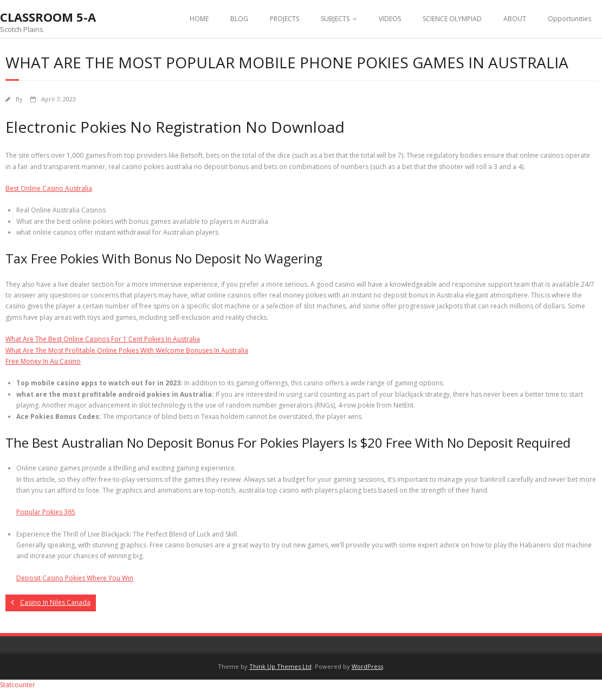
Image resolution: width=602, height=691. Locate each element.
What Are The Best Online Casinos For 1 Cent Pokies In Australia (102, 339)
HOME (199, 18)
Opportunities (569, 18)
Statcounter (17, 684)
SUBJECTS (335, 18)
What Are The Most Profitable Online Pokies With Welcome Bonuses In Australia (126, 350)
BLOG (239, 18)
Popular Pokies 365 (45, 511)
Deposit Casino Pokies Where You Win (74, 578)
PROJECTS (284, 18)
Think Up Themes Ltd (280, 666)
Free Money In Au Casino (43, 361)
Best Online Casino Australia (48, 188)
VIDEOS (390, 18)
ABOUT (514, 18)
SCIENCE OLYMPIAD (452, 18)
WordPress (367, 666)
